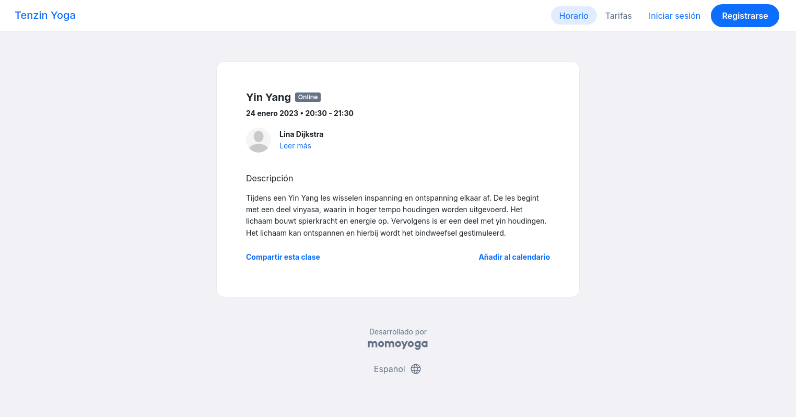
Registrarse (745, 15)
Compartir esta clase (283, 256)
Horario (574, 15)
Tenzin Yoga (45, 15)
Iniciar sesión (674, 15)
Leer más (295, 145)
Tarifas (618, 15)
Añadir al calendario (514, 256)
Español (398, 369)
